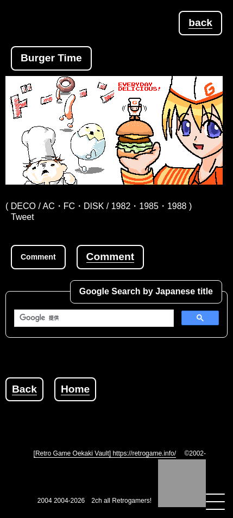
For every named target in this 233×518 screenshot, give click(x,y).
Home (75, 389)
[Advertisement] (119, 414)
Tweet (22, 217)
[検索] (93, 318)
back (200, 22)
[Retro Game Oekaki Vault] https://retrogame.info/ (105, 453)
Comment (110, 256)
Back (24, 389)
